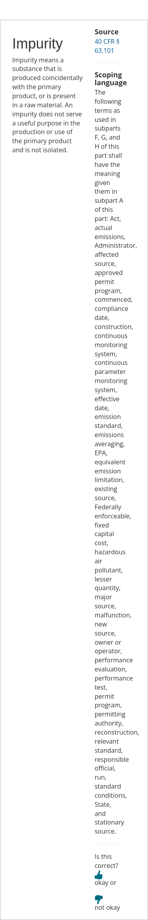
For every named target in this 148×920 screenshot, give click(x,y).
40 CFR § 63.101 (107, 46)
